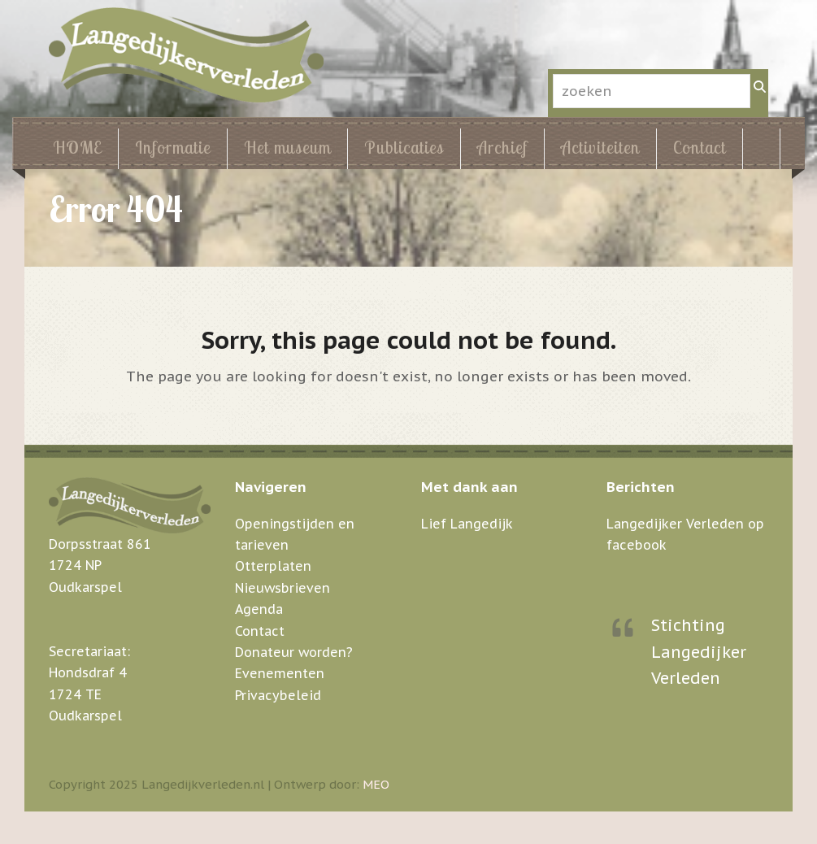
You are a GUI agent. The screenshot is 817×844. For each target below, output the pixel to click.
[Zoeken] (759, 86)
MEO (376, 784)
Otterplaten (273, 566)
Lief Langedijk (467, 524)
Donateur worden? (294, 652)
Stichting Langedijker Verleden (698, 651)
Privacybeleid (278, 695)
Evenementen (279, 673)
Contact (260, 631)
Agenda (259, 609)
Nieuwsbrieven (282, 588)
